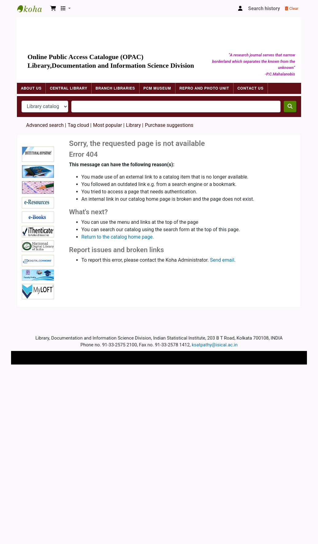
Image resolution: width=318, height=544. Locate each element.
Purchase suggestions (169, 125)
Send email (222, 260)
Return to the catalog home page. (117, 237)
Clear (291, 8)
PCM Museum (157, 88)
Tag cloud (78, 125)
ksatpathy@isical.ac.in (215, 345)
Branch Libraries (115, 88)
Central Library (68, 88)
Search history (264, 8)
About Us (31, 88)
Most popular (107, 125)
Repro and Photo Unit (204, 88)
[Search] (290, 106)
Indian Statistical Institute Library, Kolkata (32, 8)
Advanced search (45, 125)
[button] (53, 8)
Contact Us (251, 88)
